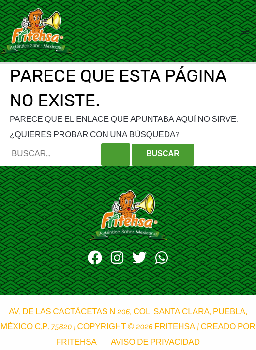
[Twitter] (139, 257)
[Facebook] (95, 257)
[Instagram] (117, 257)
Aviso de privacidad (155, 343)
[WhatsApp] (161, 257)
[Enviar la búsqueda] (115, 154)
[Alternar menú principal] (245, 31)
